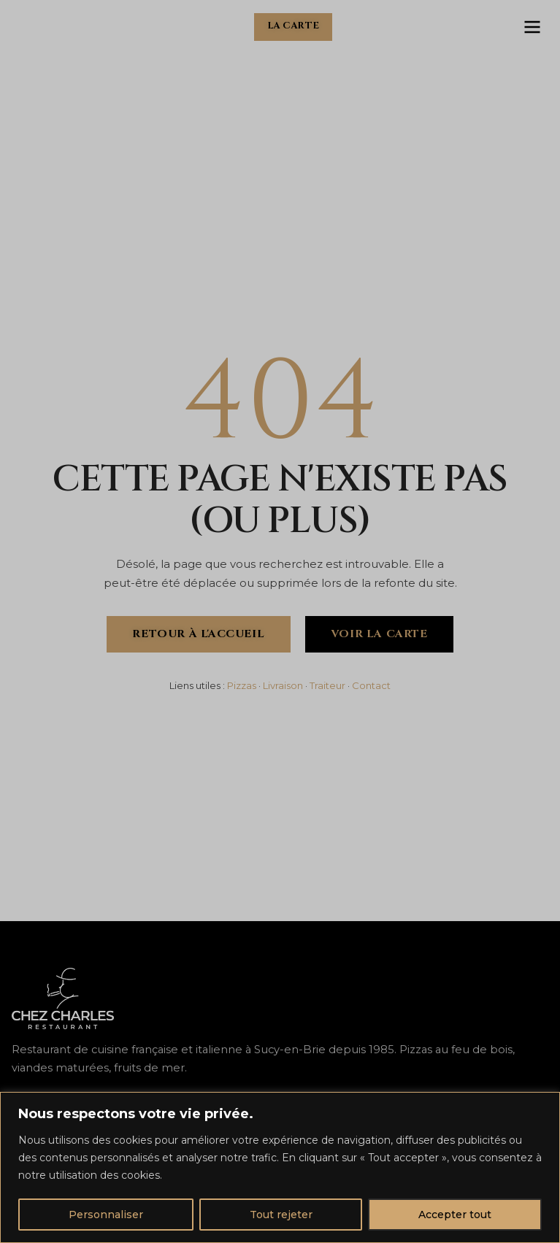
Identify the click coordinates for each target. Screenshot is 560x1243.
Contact (371, 685)
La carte (293, 26)
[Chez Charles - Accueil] (41, 27)
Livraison (283, 685)
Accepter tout (454, 1214)
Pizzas (241, 685)
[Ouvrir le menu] (532, 27)
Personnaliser (106, 1214)
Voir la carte (379, 634)
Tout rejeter (281, 1214)
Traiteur (327, 685)
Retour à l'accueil (198, 634)
